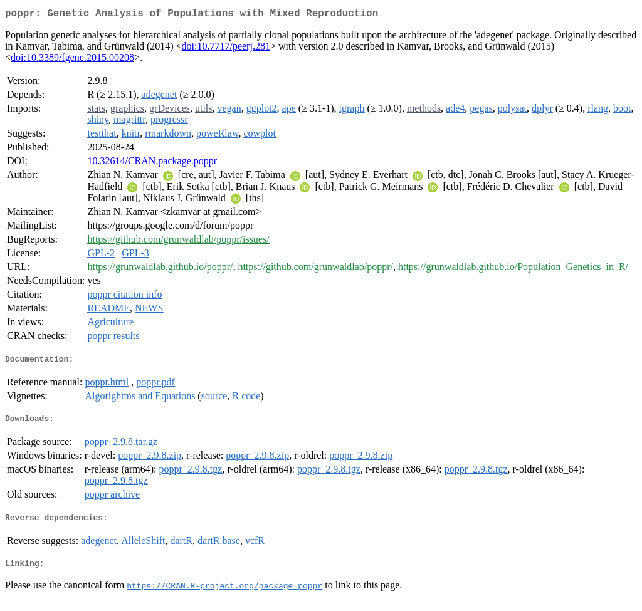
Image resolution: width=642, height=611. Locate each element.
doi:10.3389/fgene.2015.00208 (72, 60)
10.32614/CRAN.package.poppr (152, 163)
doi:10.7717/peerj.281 (226, 48)
